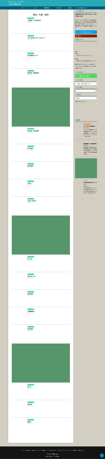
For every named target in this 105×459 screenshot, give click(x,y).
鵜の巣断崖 (30, 166)
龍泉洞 (29, 422)
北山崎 (29, 183)
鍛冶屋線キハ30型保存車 (89, 144)
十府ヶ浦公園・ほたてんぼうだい (36, 38)
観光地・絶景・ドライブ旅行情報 (52, 456)
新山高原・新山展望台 (33, 131)
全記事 (70, 8)
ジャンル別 (58, 8)
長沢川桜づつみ (31, 276)
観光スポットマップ (36, 450)
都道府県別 (46, 8)
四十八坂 (29, 259)
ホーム (23, 8)
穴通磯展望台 (30, 311)
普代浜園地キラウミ (32, 55)
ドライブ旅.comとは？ (82, 8)
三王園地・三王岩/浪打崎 (34, 20)
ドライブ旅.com (15, 4)
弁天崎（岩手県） (32, 201)
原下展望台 (30, 148)
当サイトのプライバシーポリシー (64, 450)
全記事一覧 (28, 450)
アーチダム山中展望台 (89, 126)
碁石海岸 (29, 404)
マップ (35, 8)
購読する (79, 36)
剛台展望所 (30, 294)
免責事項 (74, 450)
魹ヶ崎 (29, 387)
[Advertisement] (41, 106)
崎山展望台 (30, 329)
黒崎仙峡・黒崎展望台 (33, 73)
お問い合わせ (81, 450)
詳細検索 (43, 450)
